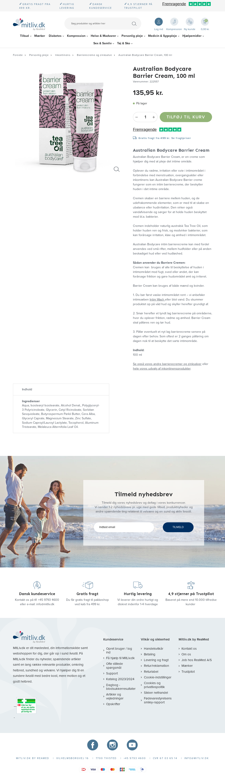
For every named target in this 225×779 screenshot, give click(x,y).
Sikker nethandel (156, 693)
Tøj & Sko (123, 43)
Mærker (39, 36)
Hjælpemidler (191, 36)
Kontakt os (189, 649)
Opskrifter (113, 704)
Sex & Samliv (102, 43)
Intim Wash (157, 299)
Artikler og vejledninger (114, 696)
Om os (186, 654)
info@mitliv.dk (45, 604)
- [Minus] (136, 117)
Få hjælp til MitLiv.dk (120, 658)
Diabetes (55, 36)
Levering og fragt (156, 660)
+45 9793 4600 (48, 600)
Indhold (27, 389)
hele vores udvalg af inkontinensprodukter (162, 368)
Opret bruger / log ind (119, 650)
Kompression (76, 36)
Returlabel (151, 672)
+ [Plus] (154, 117)
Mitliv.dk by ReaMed (194, 639)
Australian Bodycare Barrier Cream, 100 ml (145, 55)
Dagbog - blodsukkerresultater (121, 687)
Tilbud (24, 36)
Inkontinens (62, 55)
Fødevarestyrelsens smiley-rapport (158, 700)
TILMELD (178, 527)
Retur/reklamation (156, 666)
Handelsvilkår (153, 649)
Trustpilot (188, 672)
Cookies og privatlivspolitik (154, 685)
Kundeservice (113, 639)
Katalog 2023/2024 (120, 679)
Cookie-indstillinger (157, 677)
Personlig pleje (132, 36)
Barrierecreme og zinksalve (94, 55)
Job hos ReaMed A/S (196, 660)
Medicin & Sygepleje (162, 36)
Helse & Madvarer (103, 36)
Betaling (149, 654)
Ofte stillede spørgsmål (114, 665)
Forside (18, 55)
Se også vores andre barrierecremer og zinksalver (167, 364)
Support (112, 673)
